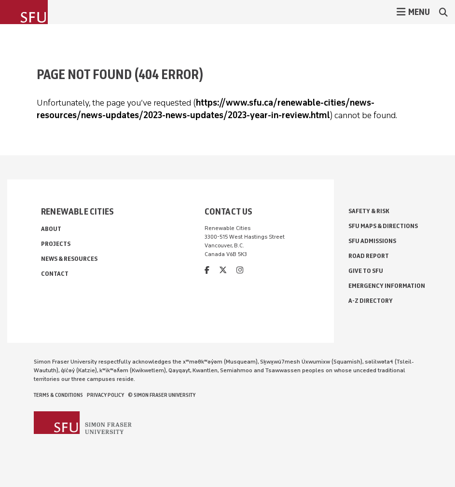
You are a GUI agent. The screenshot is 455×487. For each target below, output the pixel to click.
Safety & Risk (368, 211)
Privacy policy (105, 395)
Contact (55, 274)
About (51, 229)
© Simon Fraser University (161, 395)
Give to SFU (365, 271)
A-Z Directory (370, 301)
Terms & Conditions (58, 395)
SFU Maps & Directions (383, 226)
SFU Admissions (372, 241)
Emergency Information (386, 286)
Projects (55, 244)
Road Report (368, 256)
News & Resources (69, 259)
